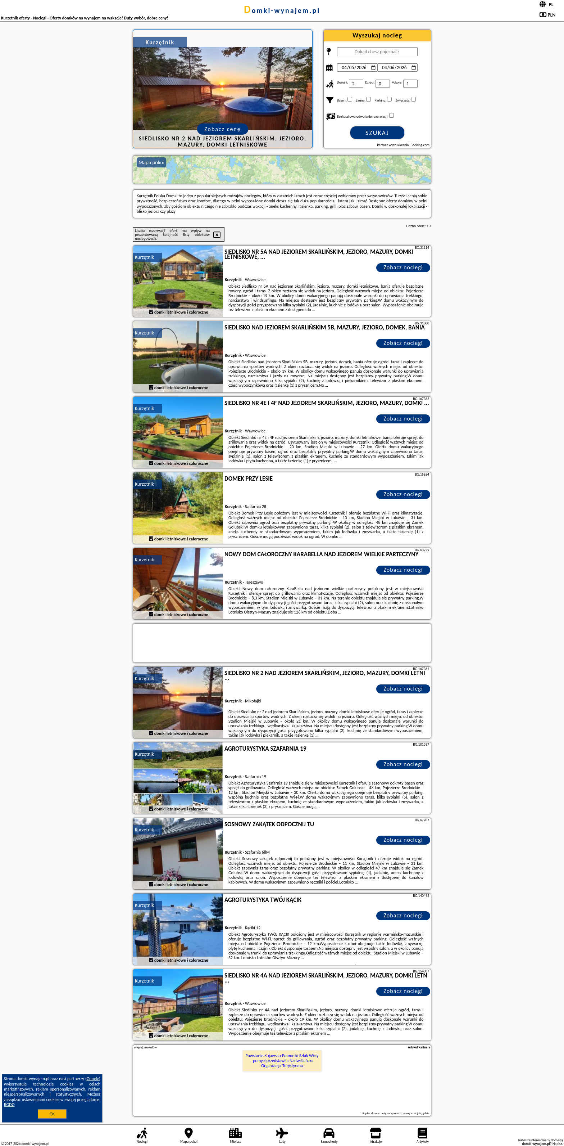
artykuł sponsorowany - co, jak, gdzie (405, 1113)
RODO (9, 1104)
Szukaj (377, 133)
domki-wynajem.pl (282, 10)
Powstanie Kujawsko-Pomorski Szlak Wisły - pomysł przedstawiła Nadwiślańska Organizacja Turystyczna (282, 1061)
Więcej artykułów (145, 1047)
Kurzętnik (144, 257)
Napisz (557, 1143)
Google (93, 1078)
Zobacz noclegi (403, 267)
